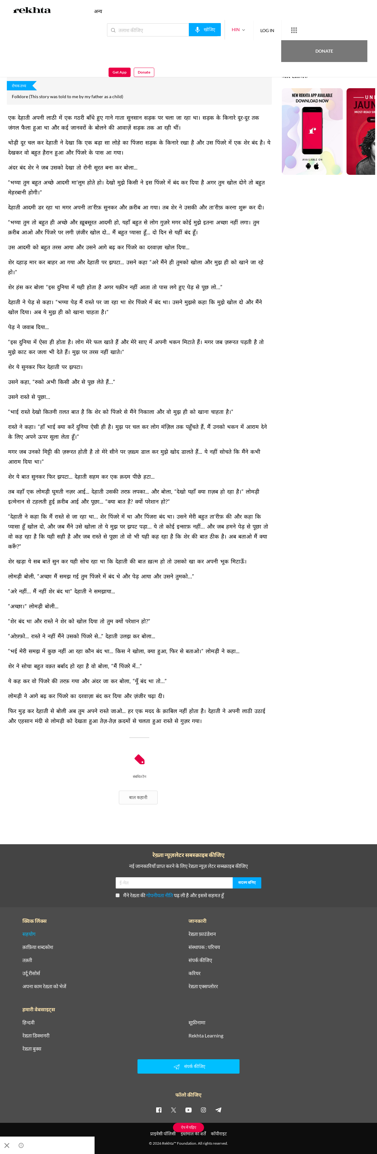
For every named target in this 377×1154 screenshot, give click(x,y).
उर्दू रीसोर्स (31, 973)
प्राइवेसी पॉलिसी (163, 1133)
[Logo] (32, 11)
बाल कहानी (138, 797)
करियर (194, 973)
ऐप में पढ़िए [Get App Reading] (188, 1127)
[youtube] (188, 1110)
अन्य (98, 11)
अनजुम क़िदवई (18, 43)
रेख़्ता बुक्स (31, 1048)
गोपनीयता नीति (159, 895)
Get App (337, 30)
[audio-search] (182, 29)
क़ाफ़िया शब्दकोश (37, 947)
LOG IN (245, 29)
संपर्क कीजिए (200, 960)
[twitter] (174, 1110)
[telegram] (218, 1110)
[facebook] (159, 1110)
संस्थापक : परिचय (204, 947)
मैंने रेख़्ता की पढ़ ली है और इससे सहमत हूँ (170, 895)
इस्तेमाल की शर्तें (193, 1133)
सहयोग (28, 933)
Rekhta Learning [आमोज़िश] (205, 1035)
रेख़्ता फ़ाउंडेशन (202, 933)
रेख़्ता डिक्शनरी (35, 1035)
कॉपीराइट (219, 1133)
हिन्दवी (28, 1022)
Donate (304, 29)
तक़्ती (27, 960)
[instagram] (203, 1110)
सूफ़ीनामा (196, 1022)
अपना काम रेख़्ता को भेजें (44, 986)
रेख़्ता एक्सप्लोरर (203, 986)
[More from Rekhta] (271, 30)
